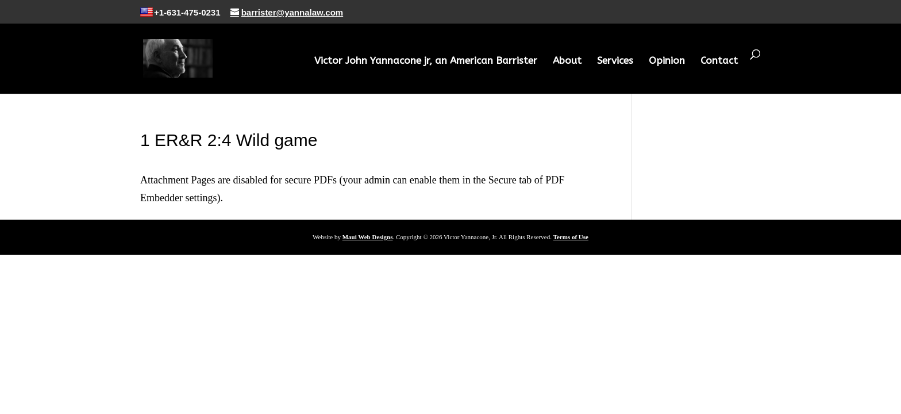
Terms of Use (570, 236)
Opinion (667, 61)
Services (615, 61)
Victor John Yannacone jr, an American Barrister (425, 61)
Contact (719, 61)
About (567, 61)
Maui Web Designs (367, 236)
